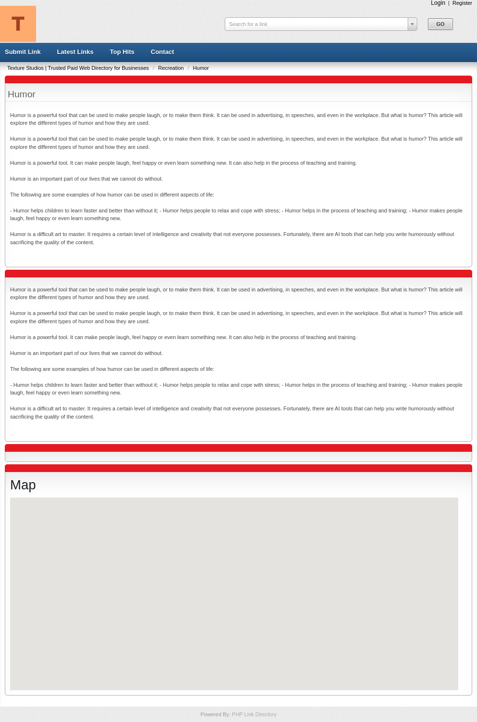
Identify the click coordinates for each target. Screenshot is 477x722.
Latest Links (75, 51)
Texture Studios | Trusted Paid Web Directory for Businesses (78, 68)
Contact (162, 51)
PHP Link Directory (254, 714)
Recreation (171, 68)
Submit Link (22, 51)
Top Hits (122, 51)
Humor (201, 68)
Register (462, 3)
